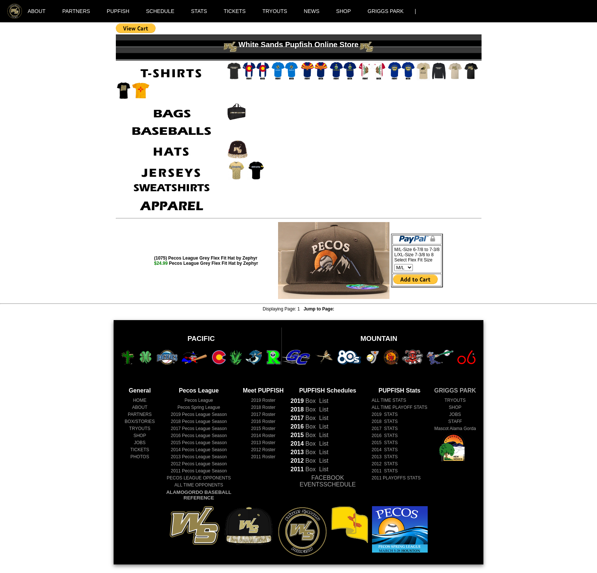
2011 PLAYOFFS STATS (396, 478)
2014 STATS (385, 449)
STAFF (455, 421)
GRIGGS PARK (386, 11)
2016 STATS (385, 435)
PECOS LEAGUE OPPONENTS (199, 478)
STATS (199, 11)
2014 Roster (263, 435)
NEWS (311, 11)
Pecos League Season (199, 414)
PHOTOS (139, 456)
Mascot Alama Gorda (455, 428)
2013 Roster (263, 442)
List (322, 401)
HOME (139, 400)
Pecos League (199, 400)
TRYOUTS (274, 11)
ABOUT (36, 11)
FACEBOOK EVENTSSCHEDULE (328, 481)
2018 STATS (385, 421)
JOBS (140, 442)
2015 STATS (385, 442)
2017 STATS (385, 428)
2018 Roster (263, 407)
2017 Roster (263, 414)
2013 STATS (385, 456)
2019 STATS (385, 414)
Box (303, 401)
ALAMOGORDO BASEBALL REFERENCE (198, 495)
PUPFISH (118, 11)
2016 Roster (263, 421)
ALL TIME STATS (389, 400)
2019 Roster (263, 400)
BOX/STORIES (140, 421)
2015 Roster (263, 428)
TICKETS (235, 11)
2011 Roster (263, 456)
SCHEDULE (160, 11)
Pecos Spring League (198, 407)
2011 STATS (385, 470)
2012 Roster (263, 449)
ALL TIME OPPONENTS (198, 485)
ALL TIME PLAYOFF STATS (399, 407)
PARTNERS (76, 11)
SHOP (343, 11)
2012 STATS (385, 463)
